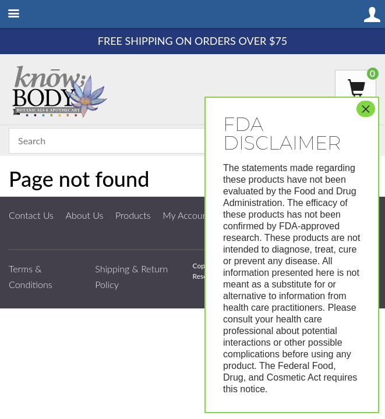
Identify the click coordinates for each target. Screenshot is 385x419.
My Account (187, 215)
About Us (85, 215)
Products (133, 215)
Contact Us (31, 215)
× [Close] (366, 109)
